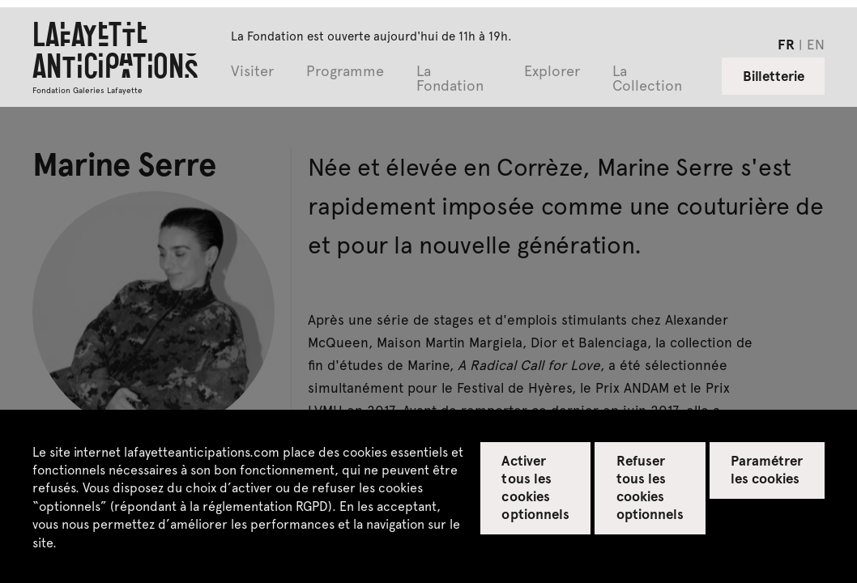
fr (786, 43)
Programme (345, 71)
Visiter (252, 71)
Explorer (552, 71)
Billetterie (773, 75)
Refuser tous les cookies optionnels (650, 486)
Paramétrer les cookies (767, 468)
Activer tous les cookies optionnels (535, 486)
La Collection (647, 79)
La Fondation (450, 79)
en (816, 43)
